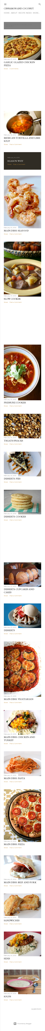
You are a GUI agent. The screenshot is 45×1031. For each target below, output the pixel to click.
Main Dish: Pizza (14, 844)
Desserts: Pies (12, 478)
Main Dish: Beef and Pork (20, 882)
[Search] (39, 3)
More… (36, 13)
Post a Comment (16, 144)
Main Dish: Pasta (14, 778)
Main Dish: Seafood (16, 230)
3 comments (14, 69)
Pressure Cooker (15, 402)
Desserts (9, 630)
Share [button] (6, 69)
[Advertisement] (22, 90)
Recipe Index (25, 13)
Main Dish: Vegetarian (18, 699)
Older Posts (36, 1009)
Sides (7, 958)
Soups (7, 996)
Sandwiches (11, 920)
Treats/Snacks (13, 440)
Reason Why (15, 160)
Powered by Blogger (23, 1023)
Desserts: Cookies (15, 516)
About (14, 13)
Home (7, 13)
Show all (10, 26)
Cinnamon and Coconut (19, 8)
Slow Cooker (12, 298)
